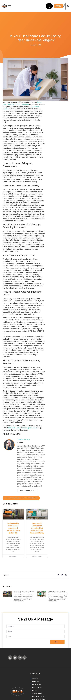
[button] (67, 6)
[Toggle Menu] (9, 6)
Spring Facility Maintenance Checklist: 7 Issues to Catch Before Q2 (13, 528)
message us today (29, 428)
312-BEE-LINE (14, 428)
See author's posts (27, 490)
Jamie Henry (23, 439)
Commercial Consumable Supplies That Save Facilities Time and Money (37, 528)
